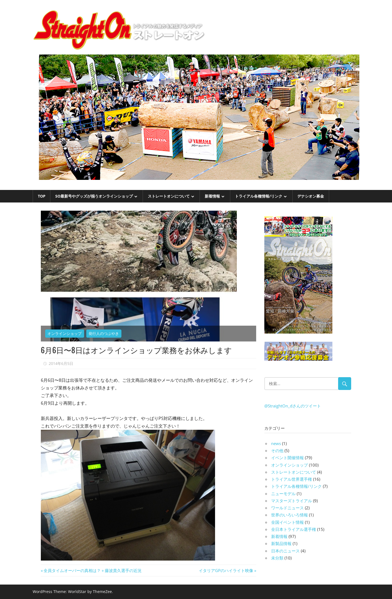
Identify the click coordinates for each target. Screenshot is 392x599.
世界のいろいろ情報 (289, 515)
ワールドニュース (287, 507)
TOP (41, 196)
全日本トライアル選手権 (293, 529)
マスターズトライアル (291, 500)
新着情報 (212, 196)
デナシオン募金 (310, 196)
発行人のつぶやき (103, 333)
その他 (277, 450)
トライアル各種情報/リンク (258, 196)
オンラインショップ (64, 333)
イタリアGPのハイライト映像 (226, 570)
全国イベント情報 (287, 522)
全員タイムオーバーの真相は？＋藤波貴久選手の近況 (92, 570)
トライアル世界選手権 (291, 479)
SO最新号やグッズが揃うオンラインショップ (94, 196)
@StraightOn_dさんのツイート (292, 406)
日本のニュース (285, 550)
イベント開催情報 (287, 457)
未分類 (277, 558)
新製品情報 (281, 543)
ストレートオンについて (169, 196)
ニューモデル (283, 493)
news (276, 443)
